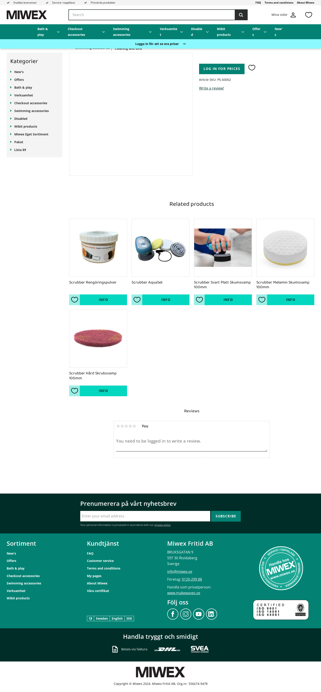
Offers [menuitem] (256, 32)
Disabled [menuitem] (196, 32)
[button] (308, 14)
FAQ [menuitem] (258, 2)
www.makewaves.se (183, 592)
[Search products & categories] (158, 15)
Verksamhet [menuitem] (168, 32)
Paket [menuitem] (18, 142)
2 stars (122, 426)
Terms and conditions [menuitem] (279, 2)
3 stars (126, 426)
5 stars (134, 426)
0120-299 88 (192, 579)
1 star (118, 426)
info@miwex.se (179, 571)
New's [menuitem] (278, 32)
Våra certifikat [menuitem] (98, 591)
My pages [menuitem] (94, 576)
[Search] (241, 15)
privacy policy (162, 525)
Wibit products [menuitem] (224, 32)
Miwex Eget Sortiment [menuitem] (31, 134)
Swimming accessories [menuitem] (121, 32)
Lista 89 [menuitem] (20, 150)
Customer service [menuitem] (100, 561)
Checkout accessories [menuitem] (76, 32)
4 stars (130, 426)
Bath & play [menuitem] (42, 32)
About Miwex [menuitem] (305, 2)
